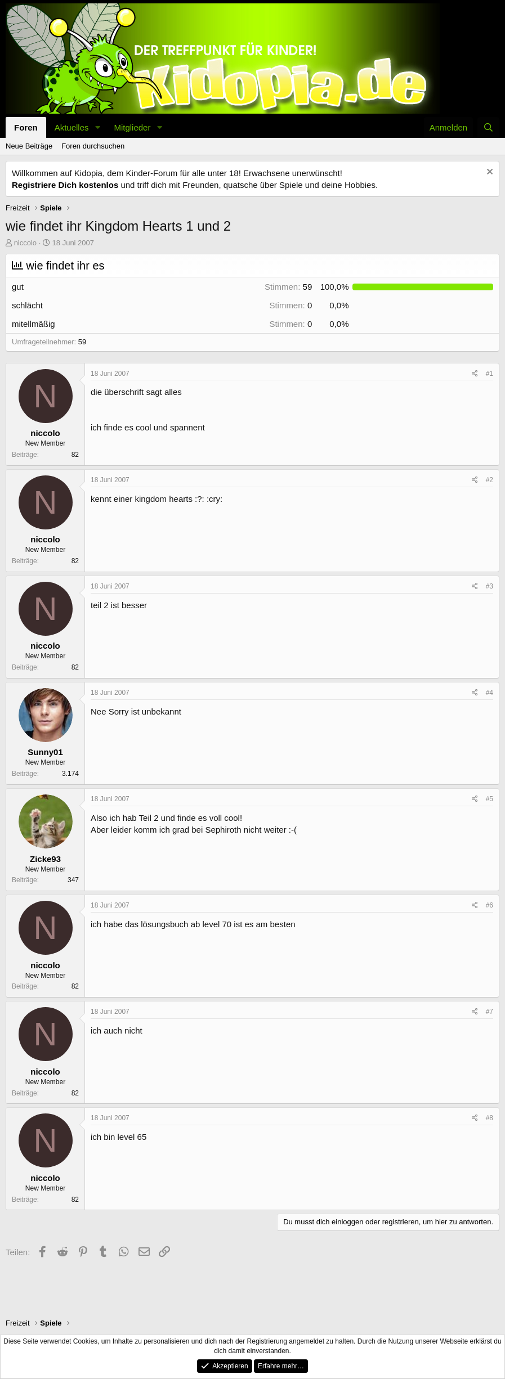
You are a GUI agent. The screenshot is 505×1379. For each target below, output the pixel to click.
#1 (489, 374)
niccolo (25, 243)
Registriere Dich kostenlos (65, 185)
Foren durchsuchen (92, 146)
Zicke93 (45, 859)
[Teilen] (475, 373)
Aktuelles (72, 127)
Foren (26, 127)
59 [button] (288, 286)
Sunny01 (45, 752)
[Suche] (488, 127)
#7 (489, 1012)
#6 (489, 905)
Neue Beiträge (29, 146)
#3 (489, 586)
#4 (489, 693)
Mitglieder (132, 127)
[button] (97, 127)
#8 (489, 1118)
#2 (489, 480)
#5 (489, 799)
